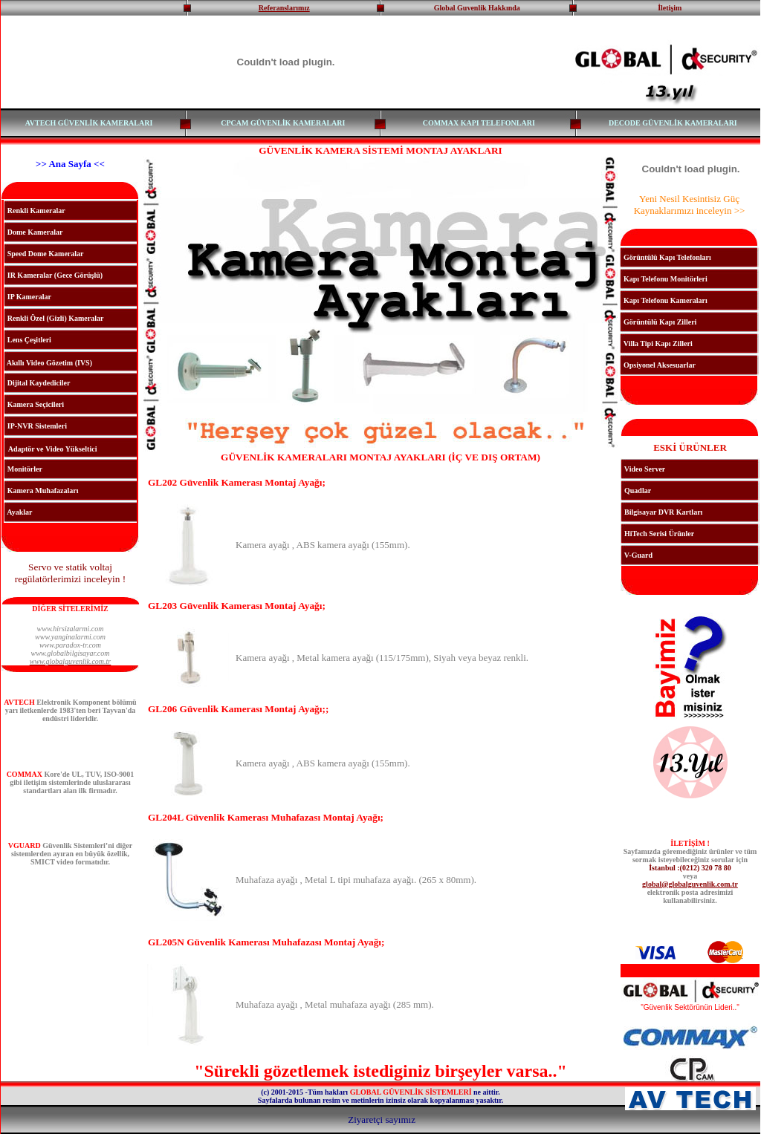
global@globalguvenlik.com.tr (690, 884)
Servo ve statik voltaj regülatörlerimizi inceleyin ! (70, 572)
